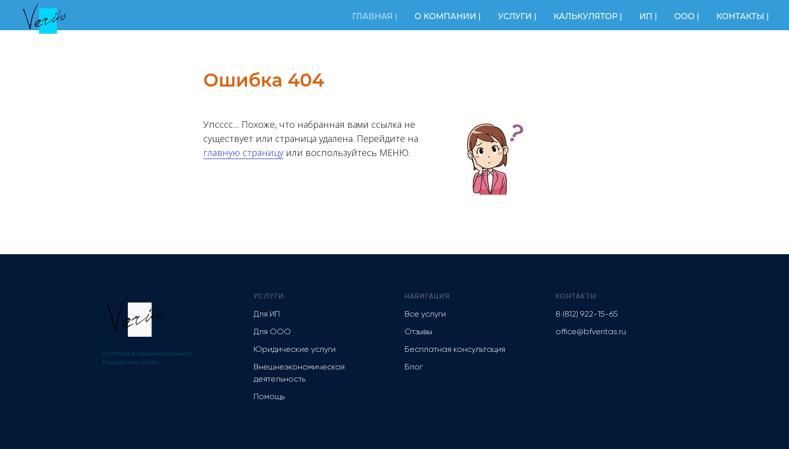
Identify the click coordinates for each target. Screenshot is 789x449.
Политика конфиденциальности (148, 354)
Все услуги (425, 315)
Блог (414, 367)
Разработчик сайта (130, 363)
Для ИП (267, 315)
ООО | (686, 16)
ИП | (648, 16)
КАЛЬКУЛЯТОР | (588, 16)
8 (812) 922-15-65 (587, 315)
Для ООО (272, 332)
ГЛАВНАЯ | (375, 16)
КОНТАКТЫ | (743, 16)
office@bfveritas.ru (591, 332)
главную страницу (243, 152)
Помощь (269, 397)
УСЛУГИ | (517, 16)
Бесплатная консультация (455, 350)
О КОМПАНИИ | (448, 16)
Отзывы (418, 332)
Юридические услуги (295, 350)
